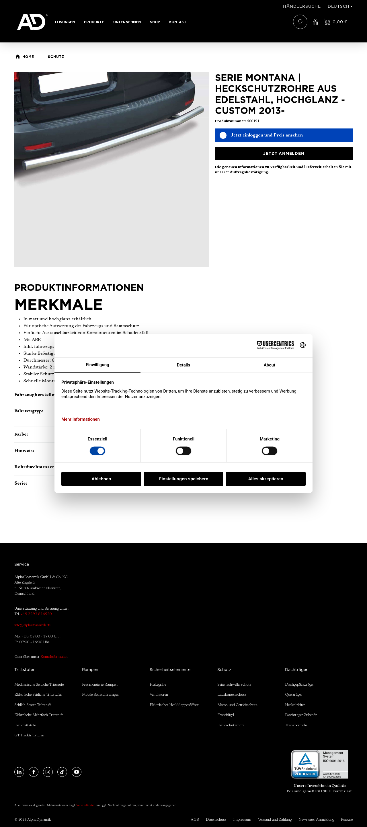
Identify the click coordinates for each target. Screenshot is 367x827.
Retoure (347, 820)
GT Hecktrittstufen (29, 735)
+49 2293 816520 (36, 614)
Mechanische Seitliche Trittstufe (39, 684)
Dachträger (296, 669)
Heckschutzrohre (230, 725)
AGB (195, 820)
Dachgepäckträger (299, 684)
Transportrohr (296, 725)
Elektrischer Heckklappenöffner (174, 705)
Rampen (90, 669)
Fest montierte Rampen (100, 684)
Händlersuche (302, 6)
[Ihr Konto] (315, 22)
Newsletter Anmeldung (316, 820)
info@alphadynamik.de (32, 625)
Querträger (293, 695)
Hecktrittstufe (25, 725)
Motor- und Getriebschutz (237, 705)
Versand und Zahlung (275, 820)
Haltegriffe (158, 684)
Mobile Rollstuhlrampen (100, 695)
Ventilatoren (159, 695)
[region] (112, 169)
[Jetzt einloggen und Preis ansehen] (335, 22)
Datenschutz (216, 820)
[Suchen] (300, 22)
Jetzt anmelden (283, 153)
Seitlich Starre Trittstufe (32, 705)
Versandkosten (85, 805)
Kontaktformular (53, 657)
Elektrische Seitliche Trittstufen (38, 695)
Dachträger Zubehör (301, 715)
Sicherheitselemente (170, 669)
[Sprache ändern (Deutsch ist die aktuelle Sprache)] (340, 6)
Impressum (242, 820)
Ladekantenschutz (231, 695)
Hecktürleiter (295, 705)
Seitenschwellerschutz (234, 684)
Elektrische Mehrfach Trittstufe (38, 715)
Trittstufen (25, 669)
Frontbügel (225, 715)
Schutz (224, 669)
